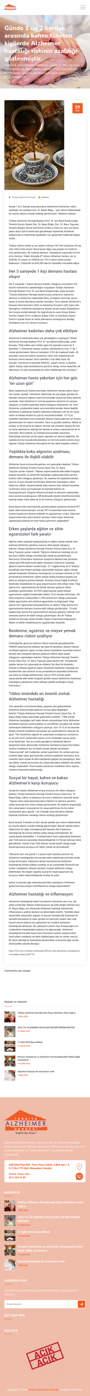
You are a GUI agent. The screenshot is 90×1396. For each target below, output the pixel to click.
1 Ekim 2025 (23, 1016)
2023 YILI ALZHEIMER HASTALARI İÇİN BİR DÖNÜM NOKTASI (46, 1027)
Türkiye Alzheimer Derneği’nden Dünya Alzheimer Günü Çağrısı (47, 1013)
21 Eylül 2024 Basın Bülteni (30, 1042)
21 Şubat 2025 (24, 1031)
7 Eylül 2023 (23, 1075)
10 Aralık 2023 (24, 1063)
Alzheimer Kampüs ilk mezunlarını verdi (36, 1071)
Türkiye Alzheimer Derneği (23, 197)
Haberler (45, 197)
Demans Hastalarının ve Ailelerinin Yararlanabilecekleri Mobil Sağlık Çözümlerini (49, 1058)
